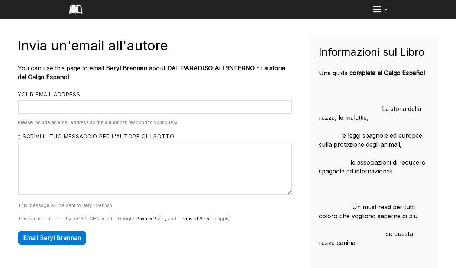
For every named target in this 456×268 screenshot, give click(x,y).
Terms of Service (197, 230)
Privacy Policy (151, 230)
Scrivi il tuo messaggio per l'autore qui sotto (96, 136)
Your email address (49, 94)
